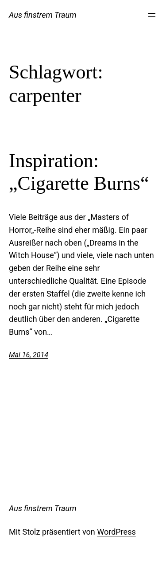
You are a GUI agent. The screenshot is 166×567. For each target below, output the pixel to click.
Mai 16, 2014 (28, 355)
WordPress (116, 531)
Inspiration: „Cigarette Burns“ (79, 172)
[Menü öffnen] (152, 15)
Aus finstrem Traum (43, 15)
